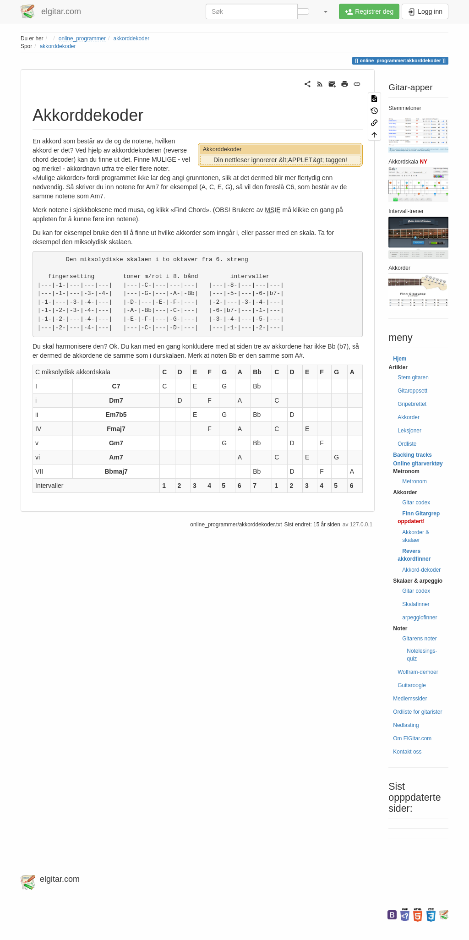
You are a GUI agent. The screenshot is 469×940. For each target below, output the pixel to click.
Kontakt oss (407, 752)
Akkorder (409, 417)
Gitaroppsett (412, 391)
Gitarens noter (419, 638)
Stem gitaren (413, 377)
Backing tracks (412, 455)
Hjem (399, 358)
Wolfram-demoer (418, 672)
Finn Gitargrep (421, 513)
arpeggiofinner (419, 617)
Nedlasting (406, 725)
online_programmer (82, 38)
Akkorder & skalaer (415, 536)
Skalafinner (416, 604)
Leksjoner (409, 430)
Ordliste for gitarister (417, 712)
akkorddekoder (132, 38)
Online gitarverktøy (417, 463)
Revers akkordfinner (414, 555)
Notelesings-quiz (422, 655)
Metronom (414, 481)
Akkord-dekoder (421, 570)
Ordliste (407, 444)
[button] (325, 11)
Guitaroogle (411, 685)
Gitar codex (416, 502)
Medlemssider (410, 698)
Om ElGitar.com (412, 738)
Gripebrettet (412, 404)
